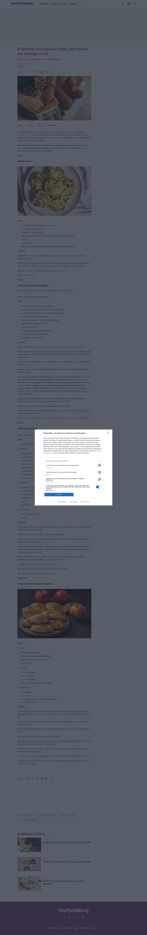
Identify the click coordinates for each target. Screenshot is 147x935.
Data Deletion (62, 502)
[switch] (98, 465)
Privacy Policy (84, 502)
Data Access (73, 502)
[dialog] (73, 467)
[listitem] (73, 461)
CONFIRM (59, 494)
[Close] (108, 433)
